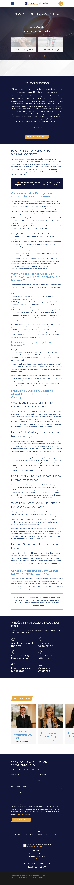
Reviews (41, 834)
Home (17, 834)
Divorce (33, 834)
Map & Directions (37, 859)
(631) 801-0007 (37, 867)
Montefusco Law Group (21, 159)
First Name (15, 774)
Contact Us (55, 834)
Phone (13, 780)
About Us (25, 834)
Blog (47, 834)
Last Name (42, 774)
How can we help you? (19, 793)
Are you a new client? (18, 787)
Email (40, 780)
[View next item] (44, 56)
